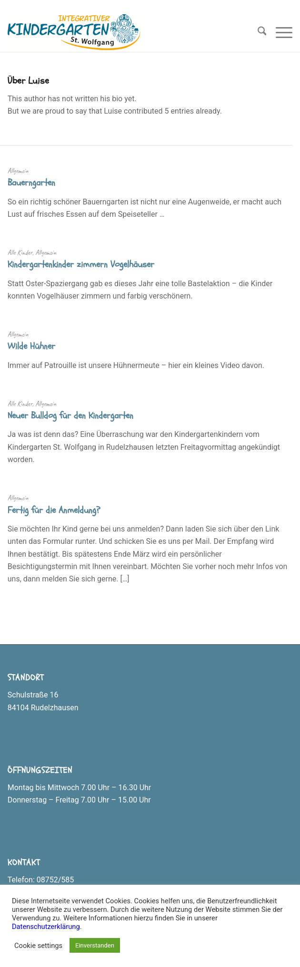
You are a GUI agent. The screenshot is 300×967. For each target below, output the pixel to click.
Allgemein (18, 170)
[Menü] (279, 33)
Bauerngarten (31, 182)
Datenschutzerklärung (46, 926)
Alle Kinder (20, 252)
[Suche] (257, 33)
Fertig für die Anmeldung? (54, 510)
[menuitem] (257, 33)
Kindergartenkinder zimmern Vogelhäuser (81, 264)
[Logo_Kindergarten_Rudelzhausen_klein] (122, 33)
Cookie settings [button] (38, 945)
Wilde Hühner (31, 346)
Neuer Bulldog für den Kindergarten (70, 415)
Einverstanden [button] (94, 945)
